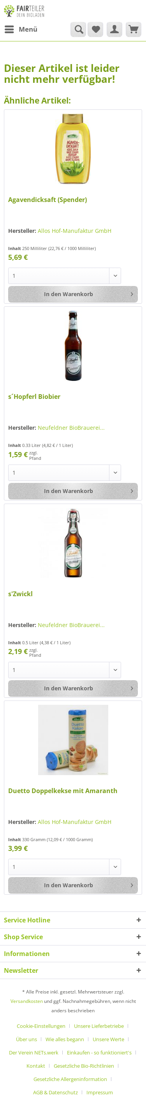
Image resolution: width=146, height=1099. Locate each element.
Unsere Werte (108, 1039)
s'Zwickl (20, 594)
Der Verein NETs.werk (33, 1052)
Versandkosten (27, 1001)
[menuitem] (20, 29)
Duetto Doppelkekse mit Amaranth (63, 791)
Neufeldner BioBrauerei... (71, 427)
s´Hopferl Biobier (34, 397)
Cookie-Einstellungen (41, 1025)
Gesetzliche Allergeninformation (70, 1079)
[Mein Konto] (114, 29)
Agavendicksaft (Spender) (47, 200)
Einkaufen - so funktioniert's (99, 1052)
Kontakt (35, 1065)
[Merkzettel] (95, 29)
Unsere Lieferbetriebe (99, 1025)
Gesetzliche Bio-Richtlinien (84, 1065)
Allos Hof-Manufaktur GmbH (74, 230)
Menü (21, 28)
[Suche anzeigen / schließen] (78, 29)
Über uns (26, 1039)
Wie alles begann (65, 1039)
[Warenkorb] (133, 29)
